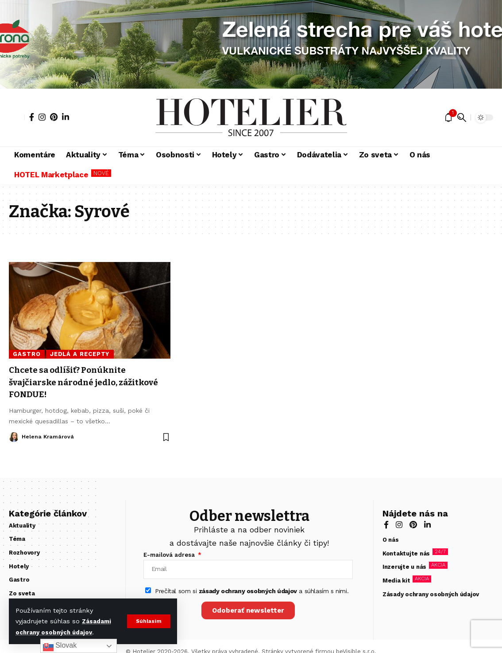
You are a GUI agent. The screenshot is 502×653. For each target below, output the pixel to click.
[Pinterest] (54, 117)
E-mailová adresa (170, 554)
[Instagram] (42, 117)
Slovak (60, 646)
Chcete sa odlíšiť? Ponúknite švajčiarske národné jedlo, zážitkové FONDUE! (75, 382)
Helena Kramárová (48, 437)
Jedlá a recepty (80, 354)
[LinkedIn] (65, 117)
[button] (148, 621)
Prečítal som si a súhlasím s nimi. (251, 594)
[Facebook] (31, 117)
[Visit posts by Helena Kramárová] (14, 437)
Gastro (26, 354)
